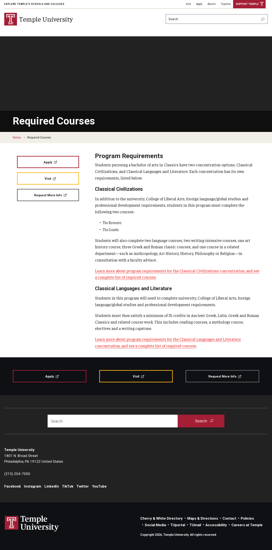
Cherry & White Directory (161, 518)
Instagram (32, 486)
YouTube (99, 486)
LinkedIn (51, 486)
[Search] (217, 19)
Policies (247, 518)
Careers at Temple (247, 525)
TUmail (195, 525)
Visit (188, 4)
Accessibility (216, 525)
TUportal (226, 4)
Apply (199, 4)
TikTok (67, 486)
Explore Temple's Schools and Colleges (34, 4)
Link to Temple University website (32, 523)
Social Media (155, 525)
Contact (229, 518)
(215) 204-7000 (17, 474)
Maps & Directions (202, 518)
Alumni (211, 4)
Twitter (82, 486)
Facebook (12, 486)
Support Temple (247, 4)
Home (17, 137)
